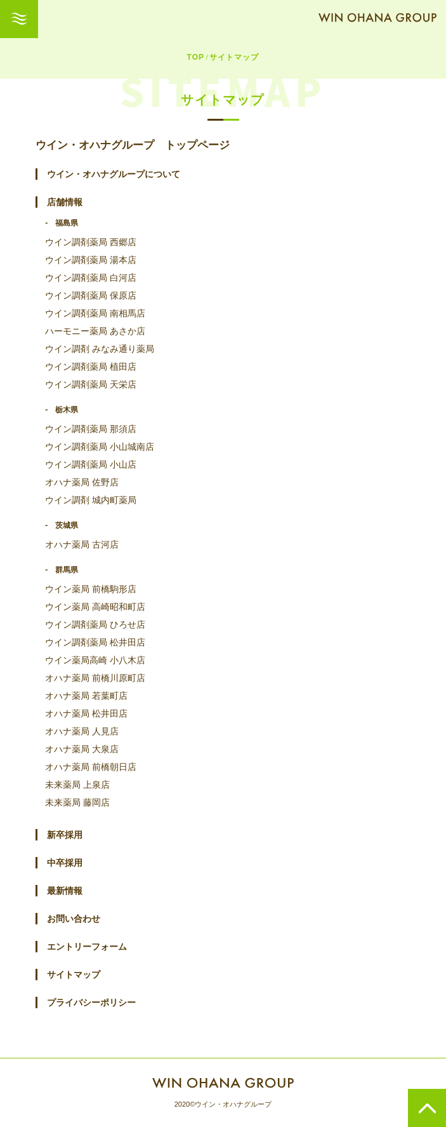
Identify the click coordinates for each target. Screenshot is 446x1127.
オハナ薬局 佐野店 (82, 482)
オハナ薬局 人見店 (82, 731)
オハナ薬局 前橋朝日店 (90, 767)
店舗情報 (64, 202)
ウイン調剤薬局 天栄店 (90, 384)
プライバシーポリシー (91, 1002)
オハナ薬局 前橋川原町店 (95, 678)
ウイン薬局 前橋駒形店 (90, 589)
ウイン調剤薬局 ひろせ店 (95, 624)
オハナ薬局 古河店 (82, 544)
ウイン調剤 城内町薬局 (90, 500)
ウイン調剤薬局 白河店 (90, 278)
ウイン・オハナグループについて (113, 174)
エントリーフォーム (87, 946)
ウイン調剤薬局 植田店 (90, 366)
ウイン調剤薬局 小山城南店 (99, 447)
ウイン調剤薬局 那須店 (90, 429)
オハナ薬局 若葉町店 (86, 696)
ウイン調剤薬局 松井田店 (95, 642)
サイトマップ (73, 974)
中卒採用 (64, 863)
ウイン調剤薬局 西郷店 (90, 242)
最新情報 (64, 891)
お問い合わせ (73, 919)
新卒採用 (64, 835)
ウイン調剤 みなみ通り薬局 (99, 349)
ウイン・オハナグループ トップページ (133, 145)
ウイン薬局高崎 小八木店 (95, 660)
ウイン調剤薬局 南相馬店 (95, 313)
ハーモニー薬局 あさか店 (95, 331)
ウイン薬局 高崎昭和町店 (95, 607)
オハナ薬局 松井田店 (86, 713)
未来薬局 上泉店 (77, 784)
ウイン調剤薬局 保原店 (90, 295)
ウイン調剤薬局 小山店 (90, 464)
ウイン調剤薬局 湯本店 (90, 260)
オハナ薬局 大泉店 (82, 749)
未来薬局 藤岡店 (77, 802)
